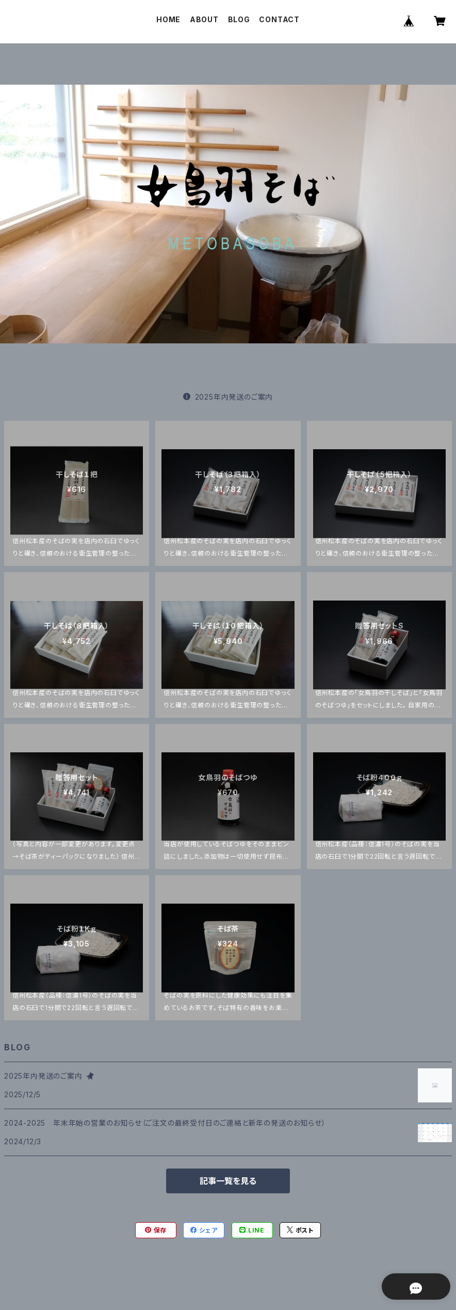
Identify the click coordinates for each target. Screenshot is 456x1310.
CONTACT (279, 19)
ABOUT (204, 19)
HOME (168, 19)
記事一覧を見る (228, 1181)
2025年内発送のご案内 (228, 396)
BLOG (239, 19)
